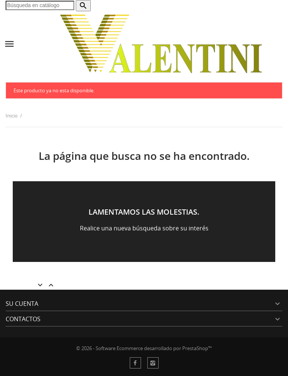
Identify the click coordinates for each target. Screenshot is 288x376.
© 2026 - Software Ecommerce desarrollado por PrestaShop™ (144, 348)
